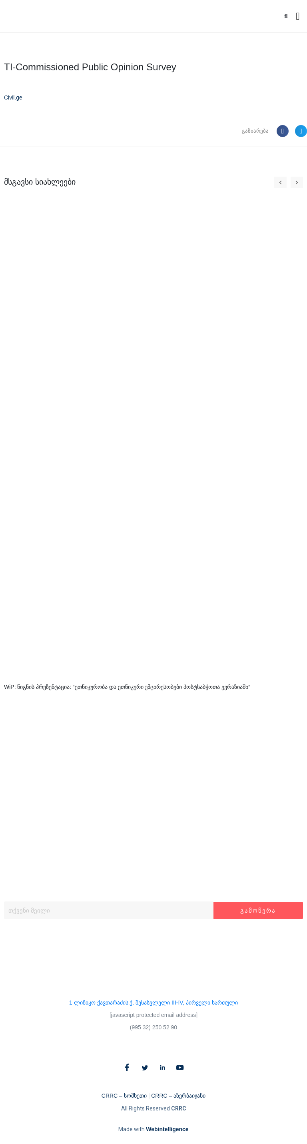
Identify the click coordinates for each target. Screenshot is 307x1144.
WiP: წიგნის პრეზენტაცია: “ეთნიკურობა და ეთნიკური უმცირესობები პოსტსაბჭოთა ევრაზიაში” (127, 687)
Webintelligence (167, 1129)
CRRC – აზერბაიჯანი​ (178, 1095)
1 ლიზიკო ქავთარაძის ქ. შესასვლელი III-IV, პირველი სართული (153, 1002)
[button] (286, 16)
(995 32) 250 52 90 (153, 1027)
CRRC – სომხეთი (124, 1095)
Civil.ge (13, 97)
